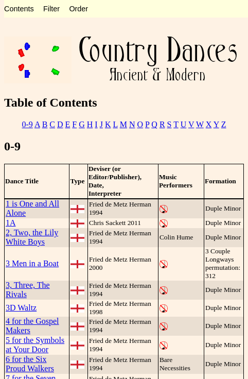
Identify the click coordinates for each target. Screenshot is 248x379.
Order (78, 9)
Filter (51, 9)
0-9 (27, 124)
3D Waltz (21, 307)
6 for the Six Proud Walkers (30, 364)
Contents (19, 9)
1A (11, 222)
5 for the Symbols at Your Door (35, 345)
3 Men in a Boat (32, 263)
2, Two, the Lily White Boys (32, 237)
